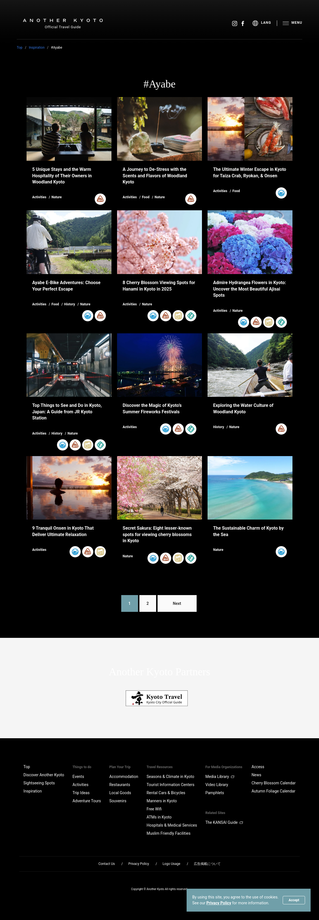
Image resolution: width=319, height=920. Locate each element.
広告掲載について (207, 864)
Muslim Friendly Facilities (169, 833)
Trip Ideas (80, 793)
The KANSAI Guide (224, 822)
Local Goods (120, 793)
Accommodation (123, 777)
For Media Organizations (223, 767)
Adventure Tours (86, 801)
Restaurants (119, 785)
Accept (294, 900)
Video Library (216, 785)
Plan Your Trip (119, 767)
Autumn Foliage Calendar (273, 791)
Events (78, 777)
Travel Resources (160, 767)
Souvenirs (117, 801)
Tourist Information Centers (170, 785)
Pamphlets (214, 793)
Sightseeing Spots (39, 783)
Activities (80, 785)
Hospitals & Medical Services (172, 825)
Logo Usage (171, 864)
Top (19, 47)
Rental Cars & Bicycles (166, 793)
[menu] (265, 23)
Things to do (81, 767)
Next (177, 603)
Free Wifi (154, 809)
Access (257, 767)
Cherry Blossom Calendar (273, 783)
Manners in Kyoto (162, 801)
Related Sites (215, 813)
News (256, 775)
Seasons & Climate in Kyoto (170, 777)
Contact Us (106, 864)
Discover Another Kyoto (43, 775)
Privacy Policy (218, 903)
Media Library (219, 777)
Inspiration (36, 47)
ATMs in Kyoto (159, 817)
